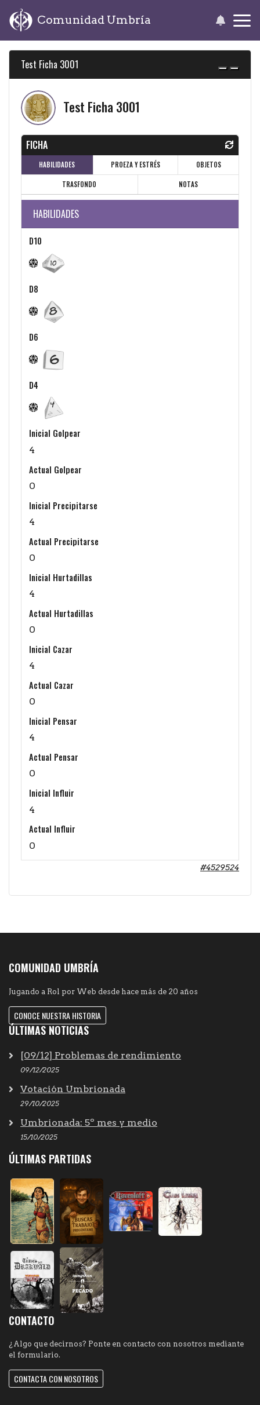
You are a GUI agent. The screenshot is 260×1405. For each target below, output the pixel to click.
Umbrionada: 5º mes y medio (88, 1122)
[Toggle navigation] (242, 20)
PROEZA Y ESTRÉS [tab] (135, 164)
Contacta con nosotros (56, 1379)
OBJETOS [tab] (208, 164)
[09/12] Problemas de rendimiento (100, 1055)
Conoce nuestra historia (57, 1015)
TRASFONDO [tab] (79, 184)
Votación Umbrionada (72, 1088)
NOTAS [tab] (188, 184)
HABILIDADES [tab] (57, 164)
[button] (220, 20)
